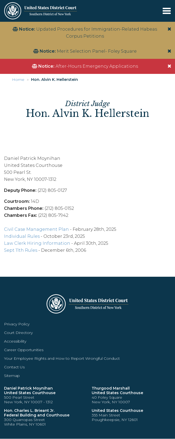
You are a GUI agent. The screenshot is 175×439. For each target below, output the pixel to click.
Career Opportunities (23, 349)
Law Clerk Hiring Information (37, 243)
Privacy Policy (16, 324)
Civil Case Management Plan (36, 229)
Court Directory (18, 332)
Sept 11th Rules (20, 250)
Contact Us (14, 367)
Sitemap (12, 375)
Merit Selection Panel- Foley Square (97, 51)
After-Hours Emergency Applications (96, 66)
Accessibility (15, 341)
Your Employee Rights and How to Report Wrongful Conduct (62, 358)
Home (18, 79)
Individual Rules (22, 236)
